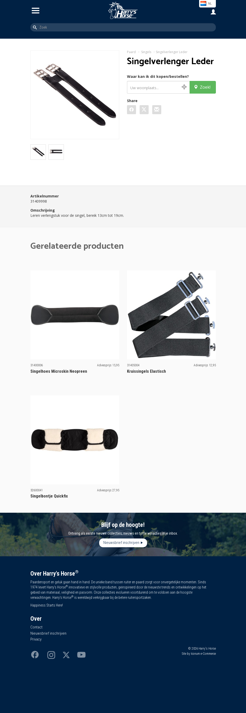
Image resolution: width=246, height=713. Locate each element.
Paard (131, 52)
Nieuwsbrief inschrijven (121, 542)
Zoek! (202, 87)
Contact (36, 627)
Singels (146, 52)
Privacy (35, 639)
